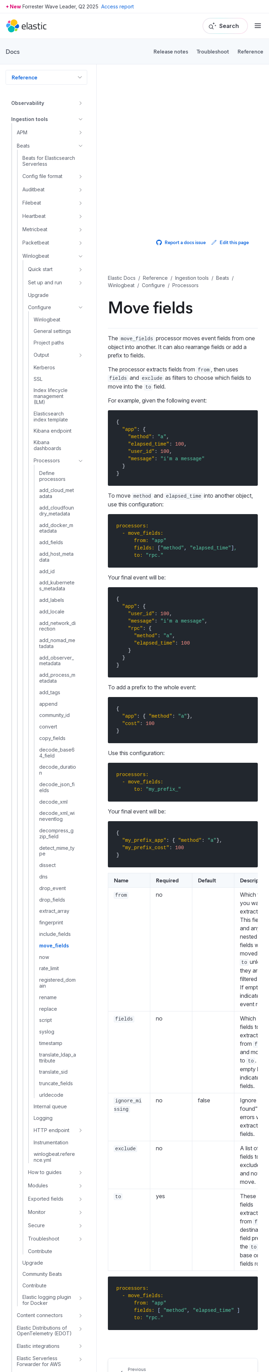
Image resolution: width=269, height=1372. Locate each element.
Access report (117, 6)
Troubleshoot (212, 51)
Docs (13, 51)
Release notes (170, 51)
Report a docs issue (181, 242)
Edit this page (230, 242)
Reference (250, 51)
